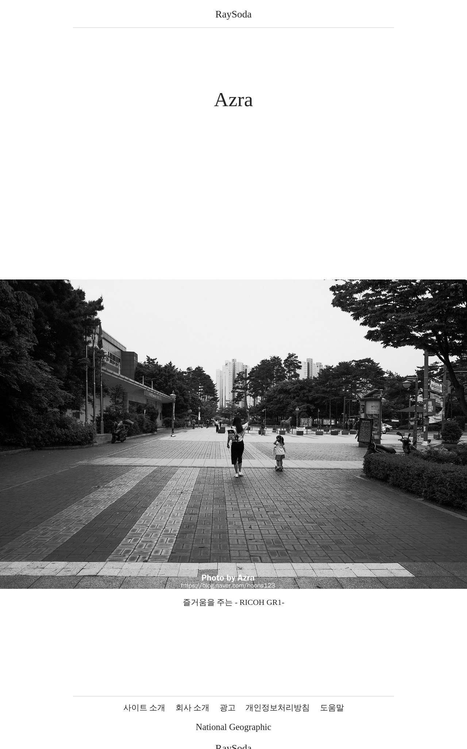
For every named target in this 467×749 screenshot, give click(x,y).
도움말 (332, 707)
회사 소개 (192, 707)
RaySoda (233, 14)
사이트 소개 (144, 707)
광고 (228, 707)
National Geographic (233, 727)
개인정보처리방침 (278, 707)
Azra (233, 99)
